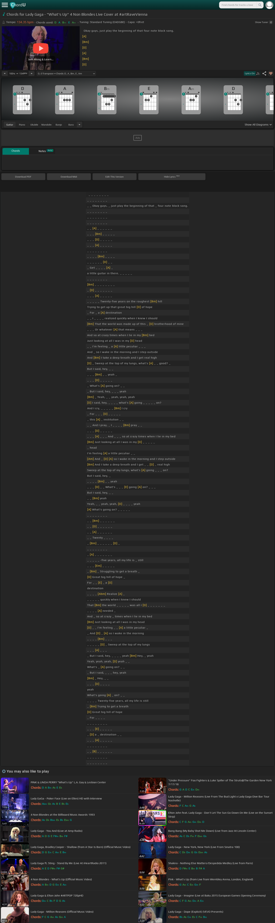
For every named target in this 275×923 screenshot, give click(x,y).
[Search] (260, 4)
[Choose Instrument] (79, 124)
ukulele (34, 124)
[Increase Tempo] (32, 73)
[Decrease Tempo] (5, 73)
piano (22, 124)
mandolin (46, 124)
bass (71, 124)
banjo (59, 124)
